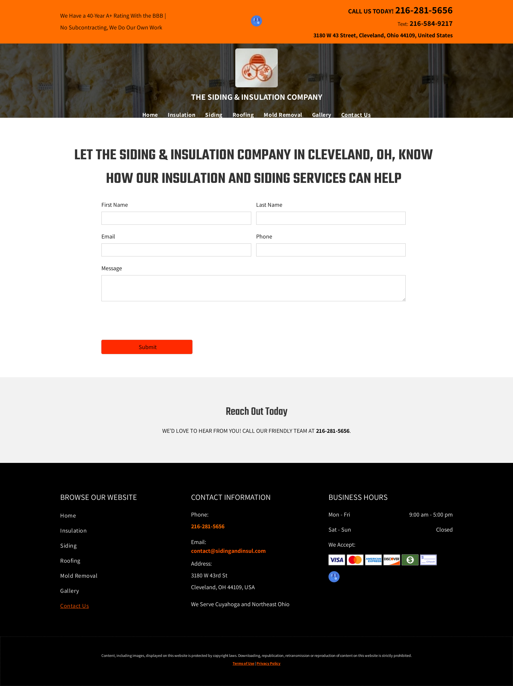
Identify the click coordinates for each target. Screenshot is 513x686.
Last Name (269, 204)
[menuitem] (150, 115)
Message (111, 268)
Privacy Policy (268, 663)
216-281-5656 (332, 430)
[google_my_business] (256, 21)
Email (108, 236)
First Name (114, 204)
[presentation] (151, 320)
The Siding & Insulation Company (256, 96)
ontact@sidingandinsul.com (230, 550)
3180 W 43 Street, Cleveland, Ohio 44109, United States (383, 35)
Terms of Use (243, 663)
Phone (264, 236)
